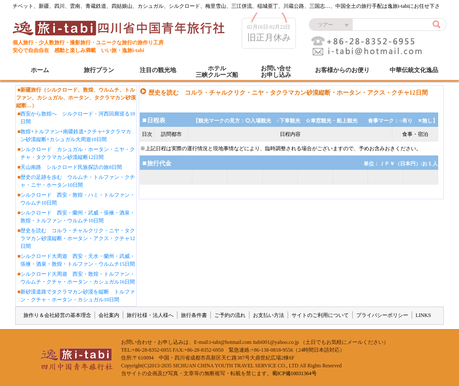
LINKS (423, 315)
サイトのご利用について (320, 315)
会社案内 (108, 315)
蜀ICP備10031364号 (294, 373)
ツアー (325, 25)
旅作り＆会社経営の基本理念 (57, 315)
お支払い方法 (268, 315)
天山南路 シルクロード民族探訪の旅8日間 (71, 167)
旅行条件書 (194, 315)
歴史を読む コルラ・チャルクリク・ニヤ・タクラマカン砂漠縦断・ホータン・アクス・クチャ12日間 (77, 238)
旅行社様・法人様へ (150, 315)
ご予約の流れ (230, 315)
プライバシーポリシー (382, 315)
